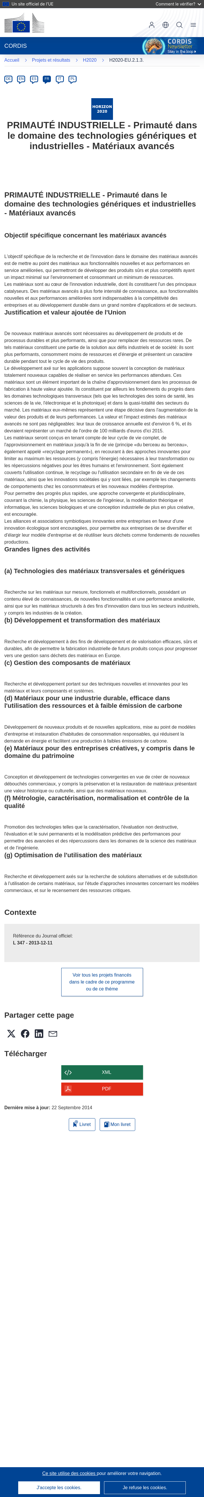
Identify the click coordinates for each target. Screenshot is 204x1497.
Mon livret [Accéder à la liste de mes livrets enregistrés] (117, 1124)
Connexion (151, 24)
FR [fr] (46, 79)
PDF (106, 1088)
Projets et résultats (51, 60)
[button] (165, 25)
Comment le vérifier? (178, 3)
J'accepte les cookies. (59, 1487)
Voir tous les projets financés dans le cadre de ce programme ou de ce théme (102, 982)
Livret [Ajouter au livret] (82, 1123)
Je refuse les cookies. (145, 1487)
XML (107, 1072)
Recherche (179, 24)
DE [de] (8, 79)
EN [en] (21, 79)
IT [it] (59, 79)
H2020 (90, 60)
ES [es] (34, 79)
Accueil (11, 60)
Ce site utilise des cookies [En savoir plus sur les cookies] (69, 1473)
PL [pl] (73, 79)
